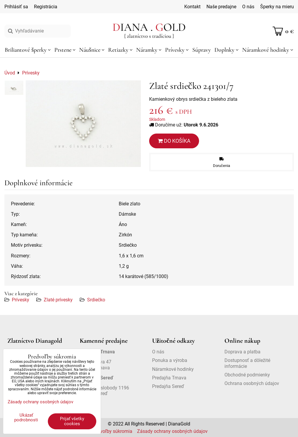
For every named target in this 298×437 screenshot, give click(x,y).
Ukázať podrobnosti (26, 418)
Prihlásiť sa (16, 6)
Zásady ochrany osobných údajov (172, 431)
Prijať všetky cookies (72, 421)
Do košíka (174, 141)
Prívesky (20, 300)
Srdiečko (96, 300)
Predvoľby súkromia (111, 431)
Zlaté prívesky (58, 300)
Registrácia (45, 6)
